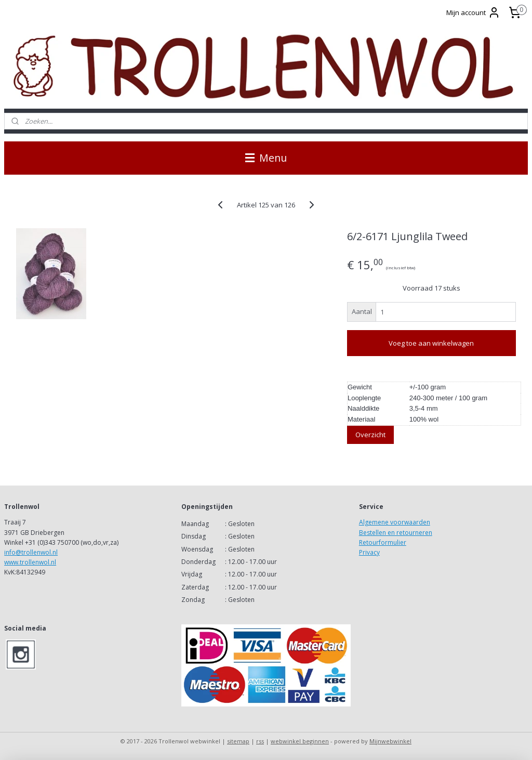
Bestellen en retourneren (395, 532)
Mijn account (473, 12)
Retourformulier (382, 542)
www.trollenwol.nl (30, 562)
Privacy (369, 552)
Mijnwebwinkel (390, 741)
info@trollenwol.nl (31, 552)
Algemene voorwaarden (394, 522)
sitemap (238, 741)
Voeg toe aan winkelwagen (431, 343)
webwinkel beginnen (300, 741)
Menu (266, 158)
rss (260, 741)
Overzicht (370, 434)
